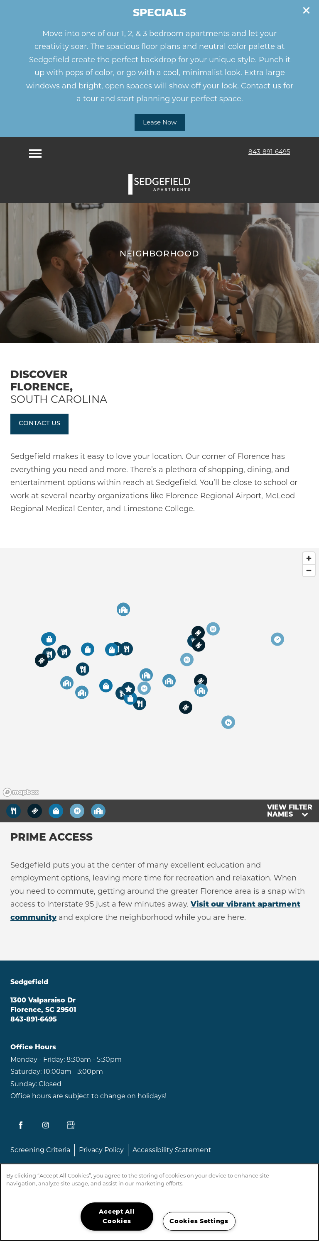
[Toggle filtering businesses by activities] (77, 811)
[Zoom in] (309, 558)
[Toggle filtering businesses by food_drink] (13, 811)
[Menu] (35, 151)
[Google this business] (70, 1125)
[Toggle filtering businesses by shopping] (56, 811)
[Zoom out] (309, 570)
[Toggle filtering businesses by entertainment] (34, 811)
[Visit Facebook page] (20, 1125)
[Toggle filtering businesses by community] (98, 811)
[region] (159, 674)
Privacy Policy (101, 1150)
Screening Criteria (40, 1150)
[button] (306, 10)
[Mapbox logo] (20, 792)
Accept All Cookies (117, 1216)
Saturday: (26, 1071)
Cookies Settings (198, 1221)
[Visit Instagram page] (45, 1125)
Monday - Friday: (37, 1059)
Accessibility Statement (172, 1150)
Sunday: (23, 1084)
